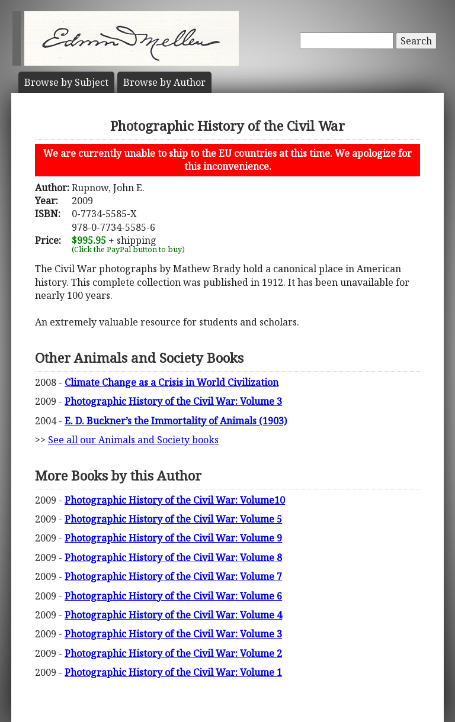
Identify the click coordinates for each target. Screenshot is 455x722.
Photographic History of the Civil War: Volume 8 (173, 557)
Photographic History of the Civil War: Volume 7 (173, 576)
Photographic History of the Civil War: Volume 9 (173, 537)
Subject (66, 82)
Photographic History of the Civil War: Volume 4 (173, 614)
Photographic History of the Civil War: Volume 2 (173, 653)
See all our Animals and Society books (133, 439)
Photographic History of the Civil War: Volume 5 (173, 519)
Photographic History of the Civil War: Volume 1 (173, 672)
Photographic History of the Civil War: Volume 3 (173, 401)
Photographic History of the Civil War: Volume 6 (173, 595)
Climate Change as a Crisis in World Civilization (171, 382)
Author (164, 82)
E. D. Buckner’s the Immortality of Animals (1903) (176, 420)
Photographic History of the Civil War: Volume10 (175, 500)
